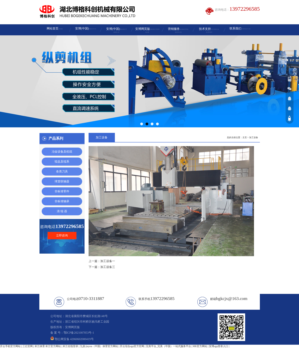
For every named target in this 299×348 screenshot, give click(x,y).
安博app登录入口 (218, 346)
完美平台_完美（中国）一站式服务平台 (168, 346)
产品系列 (56, 138)
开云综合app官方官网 (132, 346)
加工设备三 (107, 266)
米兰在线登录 (70, 346)
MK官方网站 (200, 346)
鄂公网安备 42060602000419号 (72, 339)
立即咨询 (62, 235)
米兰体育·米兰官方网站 (48, 346)
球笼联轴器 (62, 181)
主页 (244, 137)
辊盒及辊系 (62, 161)
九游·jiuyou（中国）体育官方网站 (99, 346)
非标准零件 (62, 191)
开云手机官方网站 (10, 346)
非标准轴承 (62, 201)
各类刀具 (62, 171)
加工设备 (253, 137)
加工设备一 (107, 261)
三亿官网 (27, 346)
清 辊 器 (62, 211)
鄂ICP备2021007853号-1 (79, 332)
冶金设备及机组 (62, 151)
